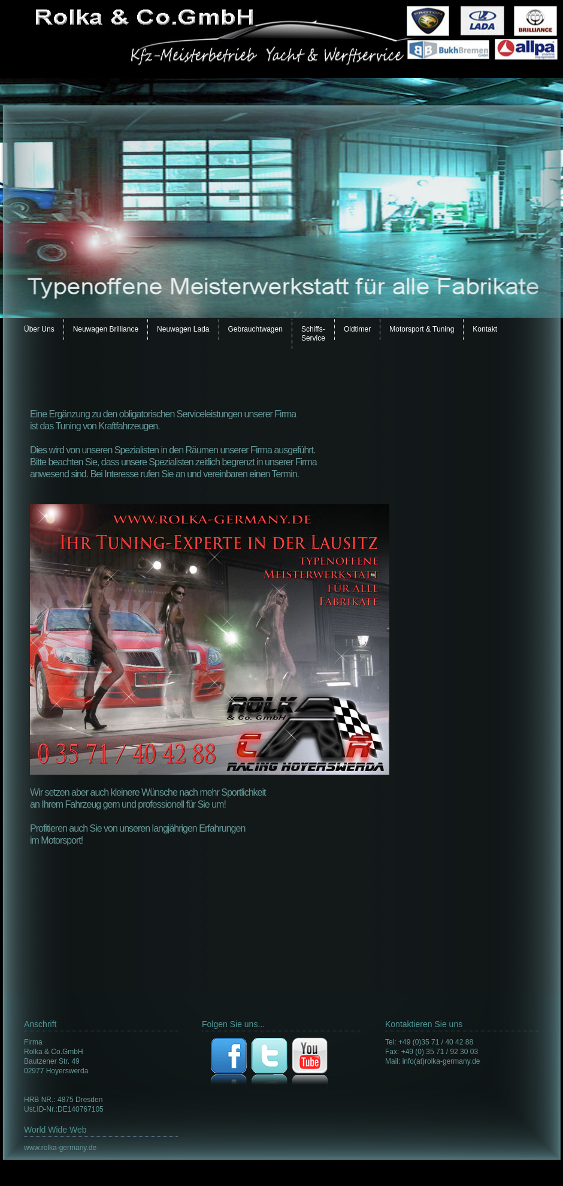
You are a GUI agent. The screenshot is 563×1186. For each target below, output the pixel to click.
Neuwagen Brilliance (105, 329)
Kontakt (485, 329)
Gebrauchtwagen (255, 329)
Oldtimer (357, 329)
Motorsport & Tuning (421, 329)
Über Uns (39, 329)
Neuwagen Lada (183, 329)
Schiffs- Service (313, 333)
